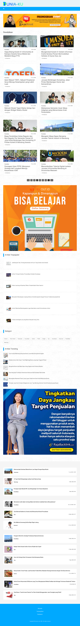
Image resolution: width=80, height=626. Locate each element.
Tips (49, 338)
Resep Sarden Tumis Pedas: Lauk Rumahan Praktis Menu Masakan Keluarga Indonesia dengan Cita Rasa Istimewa (42, 570)
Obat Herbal (12, 338)
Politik (38, 338)
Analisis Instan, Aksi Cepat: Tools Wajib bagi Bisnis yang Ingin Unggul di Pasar (27, 360)
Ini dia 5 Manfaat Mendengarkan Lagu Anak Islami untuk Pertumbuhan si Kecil (31, 308)
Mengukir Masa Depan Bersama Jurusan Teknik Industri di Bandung (55, 137)
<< (28, 180)
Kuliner (33, 338)
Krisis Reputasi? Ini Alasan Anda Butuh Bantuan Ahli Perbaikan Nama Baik (27, 372)
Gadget (43, 338)
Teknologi (6, 342)
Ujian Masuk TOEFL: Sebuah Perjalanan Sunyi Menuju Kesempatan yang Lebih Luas (19, 82)
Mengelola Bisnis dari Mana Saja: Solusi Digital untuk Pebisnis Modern (26, 366)
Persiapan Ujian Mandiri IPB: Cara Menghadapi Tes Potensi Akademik (31, 488)
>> (51, 180)
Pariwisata (20, 338)
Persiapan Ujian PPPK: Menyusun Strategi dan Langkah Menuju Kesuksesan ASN (17, 168)
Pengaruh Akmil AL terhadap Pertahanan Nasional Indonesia (29, 535)
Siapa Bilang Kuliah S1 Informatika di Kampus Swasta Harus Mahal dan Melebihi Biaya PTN (18, 54)
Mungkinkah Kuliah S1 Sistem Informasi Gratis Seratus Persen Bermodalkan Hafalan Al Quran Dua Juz (56, 54)
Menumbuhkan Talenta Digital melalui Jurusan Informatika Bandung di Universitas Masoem (56, 168)
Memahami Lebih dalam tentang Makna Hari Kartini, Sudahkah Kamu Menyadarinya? (34, 502)
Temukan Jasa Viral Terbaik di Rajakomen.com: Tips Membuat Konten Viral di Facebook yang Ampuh (33, 383)
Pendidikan (6, 49)
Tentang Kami (40, 611)
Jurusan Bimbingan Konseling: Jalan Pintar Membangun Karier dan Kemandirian (55, 82)
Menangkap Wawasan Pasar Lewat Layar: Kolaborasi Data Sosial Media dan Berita (29, 378)
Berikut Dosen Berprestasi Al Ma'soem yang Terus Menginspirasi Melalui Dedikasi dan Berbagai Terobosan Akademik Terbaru (44, 581)
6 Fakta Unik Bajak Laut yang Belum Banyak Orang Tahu (25, 319)
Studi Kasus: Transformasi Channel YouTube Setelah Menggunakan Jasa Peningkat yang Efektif (37, 592)
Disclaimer (40, 614)
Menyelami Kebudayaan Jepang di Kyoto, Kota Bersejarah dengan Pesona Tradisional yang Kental (36, 297)
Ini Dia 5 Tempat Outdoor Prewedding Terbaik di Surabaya (26, 274)
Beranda (40, 608)
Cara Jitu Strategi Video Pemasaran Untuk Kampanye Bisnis (28, 557)
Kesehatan (54, 338)
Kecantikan (27, 338)
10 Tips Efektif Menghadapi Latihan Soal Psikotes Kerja (27, 479)
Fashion (6, 338)
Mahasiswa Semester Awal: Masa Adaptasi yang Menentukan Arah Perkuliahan (54, 110)
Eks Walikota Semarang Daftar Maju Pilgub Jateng (26, 522)
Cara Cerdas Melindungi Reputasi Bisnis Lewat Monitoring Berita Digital (26, 353)
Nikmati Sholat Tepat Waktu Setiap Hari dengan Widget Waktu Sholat (19, 109)
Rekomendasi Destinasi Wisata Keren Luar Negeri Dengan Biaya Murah (31, 469)
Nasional (61, 338)
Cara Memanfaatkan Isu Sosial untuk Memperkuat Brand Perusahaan (31, 511)
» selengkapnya (7, 58)
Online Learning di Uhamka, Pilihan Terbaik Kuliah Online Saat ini (27, 285)
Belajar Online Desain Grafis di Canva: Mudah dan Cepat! (27, 546)
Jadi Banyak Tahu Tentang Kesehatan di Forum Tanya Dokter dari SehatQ (30, 262)
